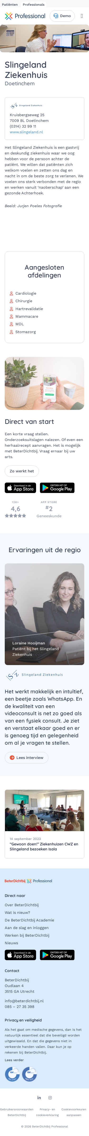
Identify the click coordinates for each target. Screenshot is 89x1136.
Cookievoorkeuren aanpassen (73, 1112)
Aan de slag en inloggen (27, 927)
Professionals (33, 4)
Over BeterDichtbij (22, 905)
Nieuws (11, 943)
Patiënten (10, 4)
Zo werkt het (22, 471)
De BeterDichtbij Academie (29, 920)
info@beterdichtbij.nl (24, 1001)
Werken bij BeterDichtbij (27, 935)
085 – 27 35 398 (19, 1006)
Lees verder (14, 1060)
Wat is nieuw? (17, 912)
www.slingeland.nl (26, 132)
